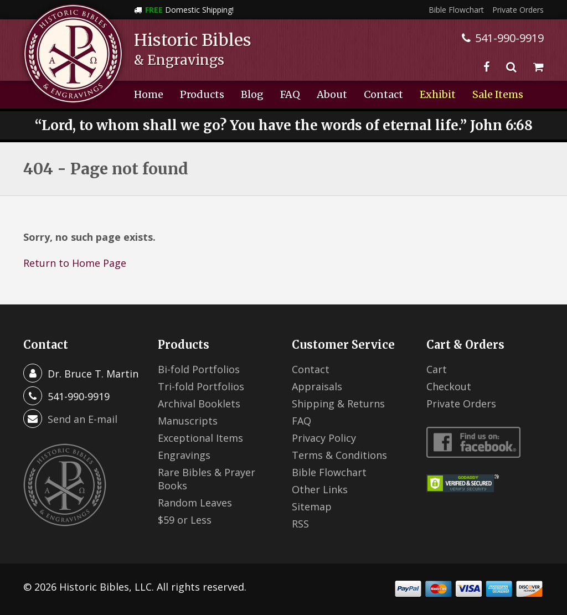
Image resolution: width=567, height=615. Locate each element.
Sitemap (312, 506)
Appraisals (317, 386)
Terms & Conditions (339, 455)
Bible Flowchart (456, 9)
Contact (383, 94)
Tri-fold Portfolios (201, 386)
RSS (300, 523)
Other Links (320, 489)
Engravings (184, 455)
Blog (252, 94)
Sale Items (497, 94)
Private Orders (518, 9)
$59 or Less (185, 519)
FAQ (290, 94)
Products (202, 94)
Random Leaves (195, 502)
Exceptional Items (200, 438)
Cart (436, 369)
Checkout (448, 386)
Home (148, 94)
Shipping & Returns (338, 403)
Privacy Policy (324, 438)
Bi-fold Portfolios (199, 369)
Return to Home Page (74, 263)
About (332, 94)
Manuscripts (188, 420)
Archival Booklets (199, 403)
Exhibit (438, 94)
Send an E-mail (82, 419)
